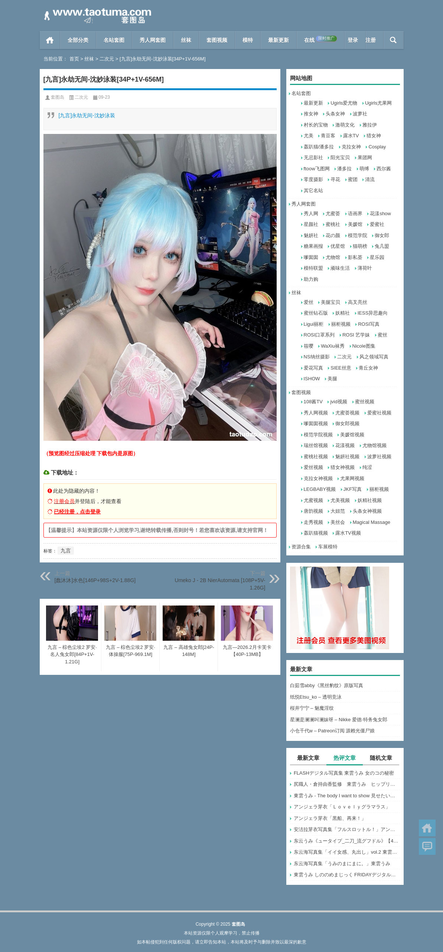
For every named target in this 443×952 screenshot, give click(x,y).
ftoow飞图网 (317, 168)
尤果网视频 (352, 478)
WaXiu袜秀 (333, 346)
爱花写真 (313, 368)
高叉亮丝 (357, 302)
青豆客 (328, 135)
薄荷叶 (365, 268)
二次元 (107, 59)
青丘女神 (368, 368)
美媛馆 (355, 224)
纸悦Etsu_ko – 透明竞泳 (316, 697)
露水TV (351, 135)
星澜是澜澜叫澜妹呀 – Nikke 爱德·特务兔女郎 (338, 719)
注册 (370, 40)
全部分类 (78, 40)
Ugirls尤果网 (378, 103)
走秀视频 (313, 522)
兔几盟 (382, 246)
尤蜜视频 (313, 500)
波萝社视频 (379, 456)
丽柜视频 (341, 324)
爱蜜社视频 (379, 413)
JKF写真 (352, 489)
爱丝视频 (313, 467)
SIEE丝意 (340, 368)
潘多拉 (344, 168)
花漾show (380, 213)
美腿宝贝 (330, 302)
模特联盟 (313, 268)
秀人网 (311, 213)
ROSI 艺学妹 (356, 335)
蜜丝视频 (364, 401)
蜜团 (353, 179)
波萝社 (360, 113)
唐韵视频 (313, 511)
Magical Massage (371, 522)
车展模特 (328, 546)
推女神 (311, 113)
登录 (353, 40)
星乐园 (377, 257)
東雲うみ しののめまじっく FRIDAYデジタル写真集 (347, 874)
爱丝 (308, 302)
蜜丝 (382, 335)
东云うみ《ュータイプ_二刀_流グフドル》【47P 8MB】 (347, 841)
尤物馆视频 (374, 445)
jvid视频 (338, 401)
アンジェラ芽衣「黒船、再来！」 (330, 818)
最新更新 (278, 40)
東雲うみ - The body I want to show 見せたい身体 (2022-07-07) (347, 795)
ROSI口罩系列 (319, 335)
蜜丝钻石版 (316, 313)
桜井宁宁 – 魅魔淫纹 (312, 708)
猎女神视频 (342, 467)
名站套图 (114, 40)
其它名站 (313, 190)
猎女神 (374, 135)
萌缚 (364, 168)
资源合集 (301, 546)
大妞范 (337, 511)
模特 (247, 40)
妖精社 (342, 313)
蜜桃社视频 (316, 456)
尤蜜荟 (333, 213)
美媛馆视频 (352, 434)
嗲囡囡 (311, 257)
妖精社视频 (370, 500)
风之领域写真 (373, 357)
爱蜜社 (377, 224)
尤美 (308, 135)
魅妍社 (311, 235)
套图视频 (216, 40)
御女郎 (382, 235)
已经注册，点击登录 (77, 512)
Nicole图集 (363, 346)
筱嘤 (308, 346)
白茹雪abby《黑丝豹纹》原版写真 (326, 685)
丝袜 (186, 40)
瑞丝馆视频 (316, 445)
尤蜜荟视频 (347, 413)
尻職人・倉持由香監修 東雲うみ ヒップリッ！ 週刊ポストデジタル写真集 (347, 784)
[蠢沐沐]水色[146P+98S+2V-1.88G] (95, 580)
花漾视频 (345, 445)
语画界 (355, 213)
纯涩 (367, 467)
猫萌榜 (360, 246)
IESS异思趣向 (373, 313)
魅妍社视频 (347, 456)
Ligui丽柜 (313, 324)
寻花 (335, 179)
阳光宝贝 (340, 157)
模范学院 (357, 235)
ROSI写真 (369, 324)
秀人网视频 (316, 413)
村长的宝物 (316, 125)
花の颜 (333, 235)
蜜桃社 (333, 224)
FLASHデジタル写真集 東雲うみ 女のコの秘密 (344, 773)
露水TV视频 (348, 533)
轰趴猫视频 (316, 533)
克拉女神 (351, 147)
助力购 (311, 279)
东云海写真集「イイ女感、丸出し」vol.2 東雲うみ (347, 852)
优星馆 (337, 246)
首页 (50, 40)
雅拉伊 (369, 125)
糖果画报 (313, 246)
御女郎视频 (347, 423)
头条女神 (335, 113)
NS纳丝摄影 (317, 357)
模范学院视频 (318, 434)
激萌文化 (345, 125)
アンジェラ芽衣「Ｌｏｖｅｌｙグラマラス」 (342, 807)
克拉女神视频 (318, 478)
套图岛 (57, 97)
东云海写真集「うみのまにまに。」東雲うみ (342, 863)
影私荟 (355, 257)
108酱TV (313, 401)
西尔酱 (384, 168)
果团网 (365, 157)
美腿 (332, 378)
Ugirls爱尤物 (343, 103)
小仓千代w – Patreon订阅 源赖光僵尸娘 (332, 730)
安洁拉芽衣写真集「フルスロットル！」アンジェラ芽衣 (347, 829)
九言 (66, 551)
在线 (320, 39)
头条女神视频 (367, 511)
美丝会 (337, 522)
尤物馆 (333, 257)
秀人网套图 (153, 40)
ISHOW (312, 378)
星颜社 (311, 224)
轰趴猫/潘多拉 (319, 147)
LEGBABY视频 (320, 489)
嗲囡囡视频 (316, 423)
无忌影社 (313, 157)
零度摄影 (313, 179)
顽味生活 (340, 268)
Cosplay (377, 147)
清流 (370, 179)
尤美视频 (340, 500)
